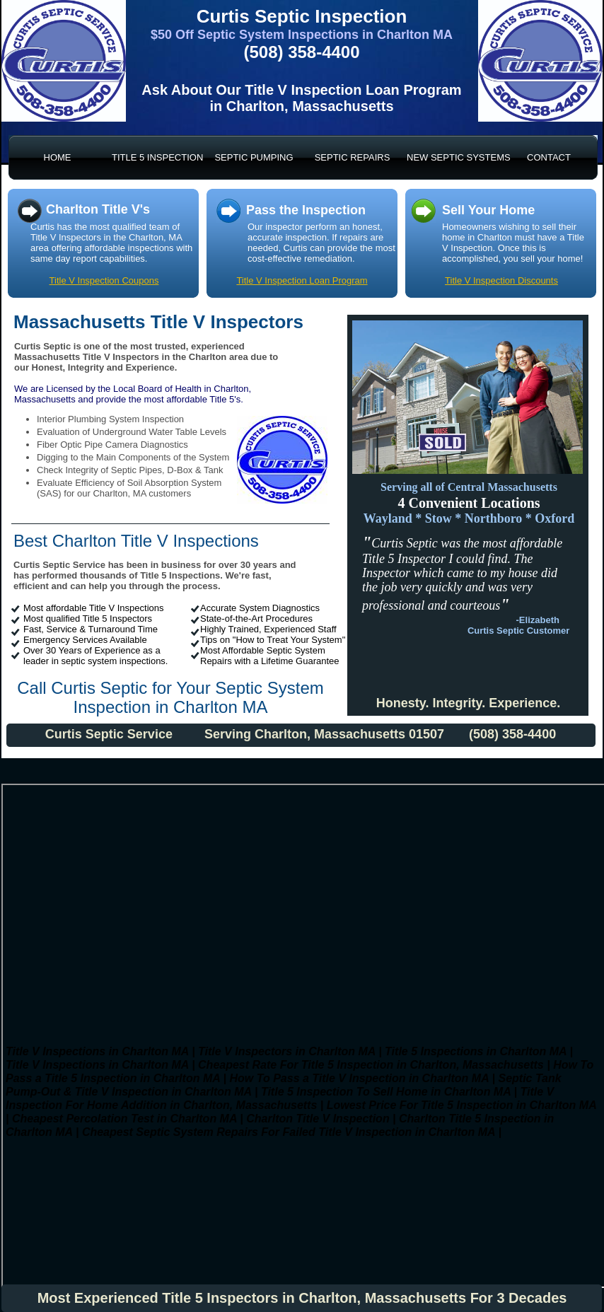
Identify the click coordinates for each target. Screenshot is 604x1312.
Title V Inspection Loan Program (301, 280)
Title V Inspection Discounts (501, 280)
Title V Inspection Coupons (104, 280)
